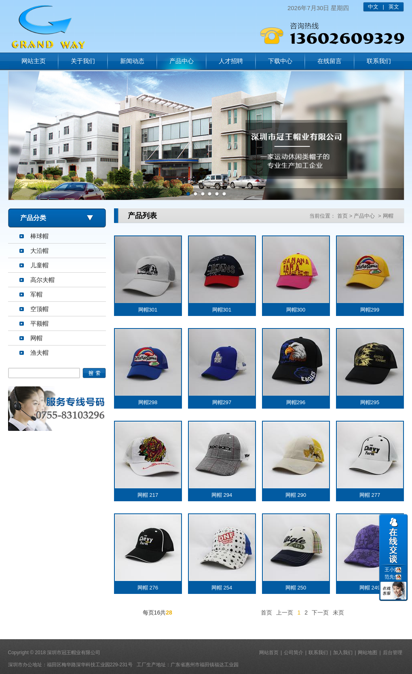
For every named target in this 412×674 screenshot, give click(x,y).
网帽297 (222, 402)
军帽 (36, 294)
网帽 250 (295, 588)
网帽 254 (221, 588)
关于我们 (83, 60)
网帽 (36, 338)
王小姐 (392, 569)
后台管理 (392, 652)
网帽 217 (147, 495)
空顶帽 (39, 308)
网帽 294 (221, 495)
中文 (373, 7)
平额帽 (39, 323)
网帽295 (370, 402)
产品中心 (181, 60)
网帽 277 (369, 495)
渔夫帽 (39, 352)
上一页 (284, 612)
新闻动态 (132, 60)
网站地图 (367, 652)
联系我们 (379, 60)
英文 (394, 7)
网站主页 (33, 60)
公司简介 (293, 652)
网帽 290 (295, 495)
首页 (342, 216)
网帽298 (148, 402)
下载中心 (280, 60)
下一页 (320, 612)
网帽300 (296, 310)
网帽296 (296, 402)
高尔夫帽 (42, 279)
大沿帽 (39, 250)
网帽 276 (147, 588)
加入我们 (343, 652)
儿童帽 (39, 265)
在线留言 (329, 60)
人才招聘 (231, 60)
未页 (338, 612)
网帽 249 (369, 588)
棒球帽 (39, 236)
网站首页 (269, 652)
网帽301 (148, 310)
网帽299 (370, 310)
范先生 (392, 577)
